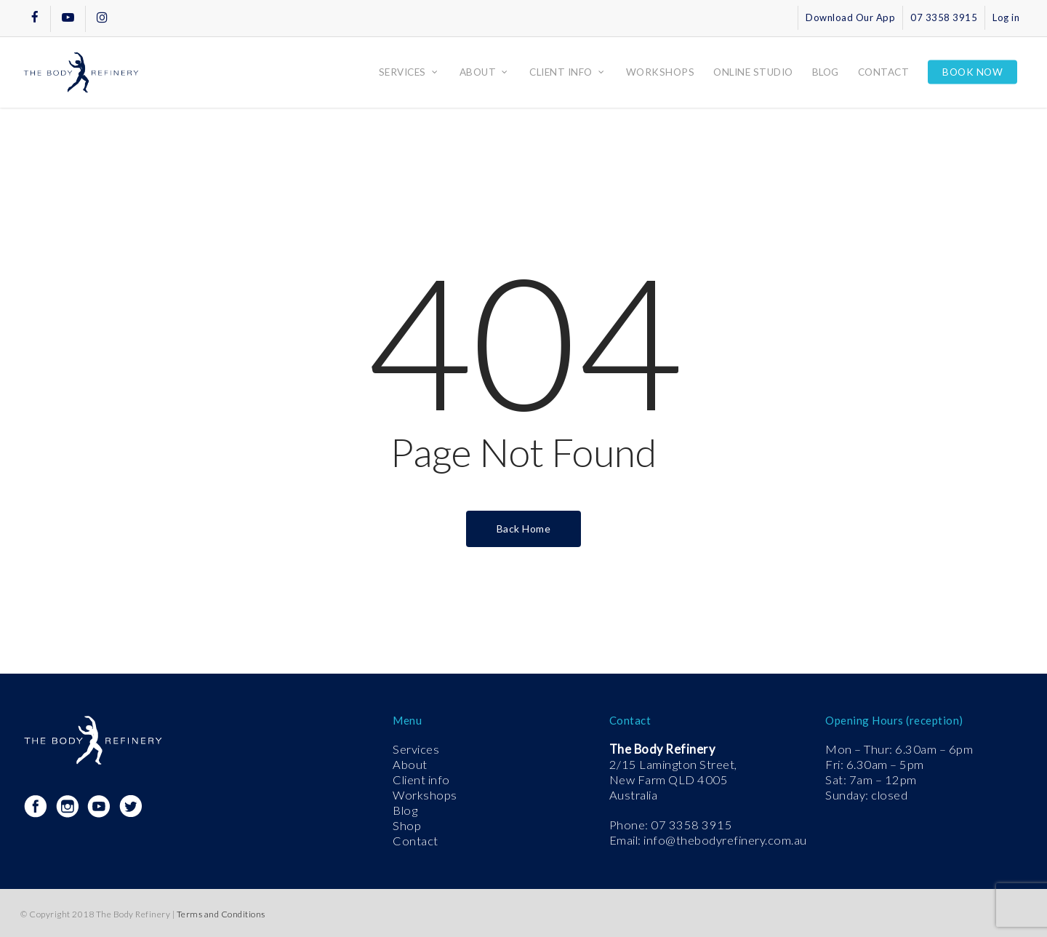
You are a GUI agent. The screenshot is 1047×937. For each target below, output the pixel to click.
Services (416, 749)
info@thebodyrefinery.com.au (725, 840)
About (410, 764)
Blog (405, 810)
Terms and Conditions (221, 914)
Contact (415, 841)
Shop (407, 825)
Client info (421, 780)
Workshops (425, 795)
